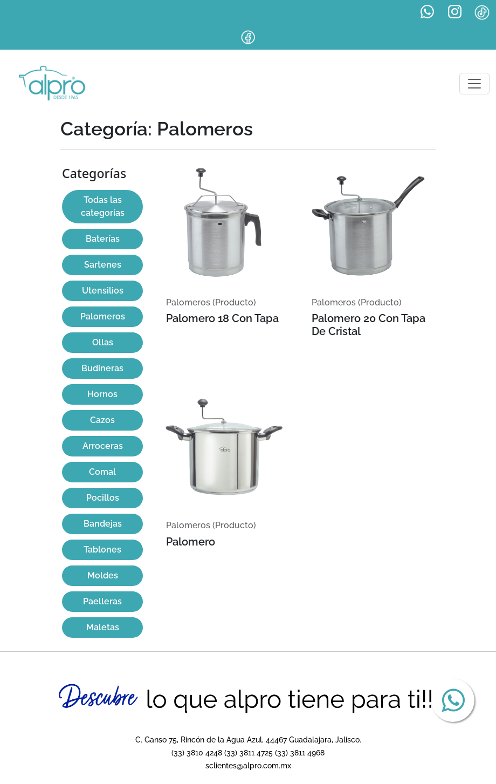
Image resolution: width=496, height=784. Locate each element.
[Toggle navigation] (474, 83)
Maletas (102, 627)
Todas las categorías (103, 206)
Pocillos (102, 498)
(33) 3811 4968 (300, 752)
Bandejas (103, 524)
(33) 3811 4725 (248, 752)
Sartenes (102, 265)
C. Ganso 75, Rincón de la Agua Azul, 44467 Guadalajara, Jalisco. (248, 739)
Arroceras (102, 446)
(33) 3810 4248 (196, 752)
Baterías (103, 239)
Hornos (102, 394)
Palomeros (102, 316)
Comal (102, 472)
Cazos (102, 420)
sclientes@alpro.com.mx (248, 765)
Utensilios (102, 290)
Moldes (102, 575)
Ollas (102, 342)
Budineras (102, 368)
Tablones (102, 549)
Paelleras (102, 601)
